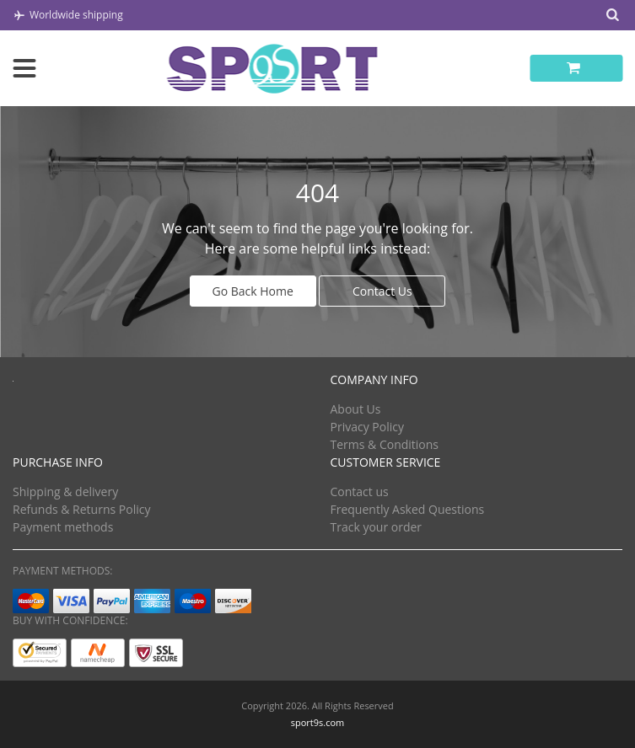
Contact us (360, 492)
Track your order (376, 527)
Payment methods (63, 527)
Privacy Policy (367, 427)
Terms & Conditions (385, 444)
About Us (356, 409)
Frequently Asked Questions (408, 509)
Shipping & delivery (65, 492)
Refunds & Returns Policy (81, 509)
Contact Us (382, 291)
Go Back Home (253, 291)
